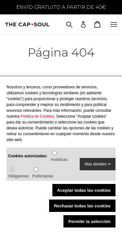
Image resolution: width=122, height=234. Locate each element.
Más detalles (98, 164)
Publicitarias (42, 176)
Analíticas (59, 159)
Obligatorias (18, 176)
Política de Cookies (37, 116)
